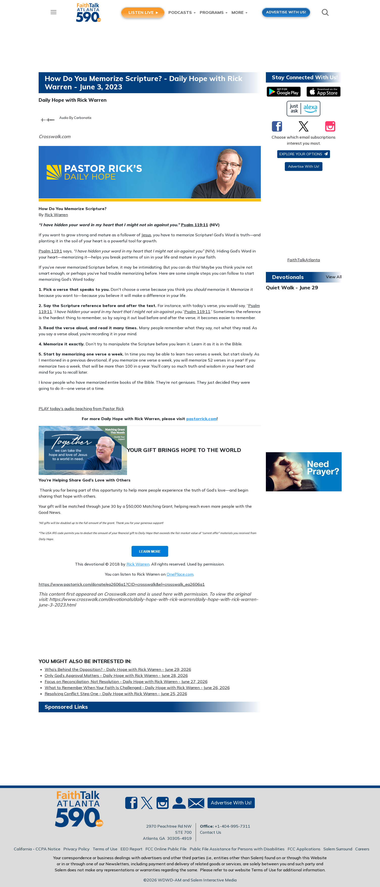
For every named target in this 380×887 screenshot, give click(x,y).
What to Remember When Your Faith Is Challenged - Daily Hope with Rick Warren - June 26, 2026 (137, 687)
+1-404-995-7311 (232, 826)
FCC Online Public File (166, 848)
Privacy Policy (76, 848)
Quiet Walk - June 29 (292, 287)
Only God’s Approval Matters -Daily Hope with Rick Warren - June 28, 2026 (116, 675)
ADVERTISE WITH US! (286, 12)
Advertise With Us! (303, 166)
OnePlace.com (180, 574)
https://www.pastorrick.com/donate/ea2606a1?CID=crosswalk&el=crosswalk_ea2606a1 (122, 584)
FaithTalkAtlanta (303, 259)
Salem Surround (337, 848)
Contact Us (210, 832)
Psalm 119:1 (50, 251)
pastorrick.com (201, 418)
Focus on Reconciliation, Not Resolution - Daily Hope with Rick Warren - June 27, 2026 (126, 681)
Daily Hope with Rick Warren (73, 100)
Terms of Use (105, 848)
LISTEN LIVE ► (144, 12)
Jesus (146, 234)
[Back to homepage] (76, 810)
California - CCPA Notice (37, 848)
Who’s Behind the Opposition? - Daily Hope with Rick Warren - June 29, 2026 (118, 669)
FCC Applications (304, 848)
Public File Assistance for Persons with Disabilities (237, 848)
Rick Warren (56, 214)
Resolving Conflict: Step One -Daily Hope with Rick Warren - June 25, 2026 (116, 693)
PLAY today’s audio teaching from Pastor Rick (81, 408)
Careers (362, 848)
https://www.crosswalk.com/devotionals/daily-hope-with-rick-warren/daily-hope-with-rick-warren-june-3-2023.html (148, 602)
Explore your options (304, 154)
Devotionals (288, 277)
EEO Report (131, 848)
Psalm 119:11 (194, 224)
